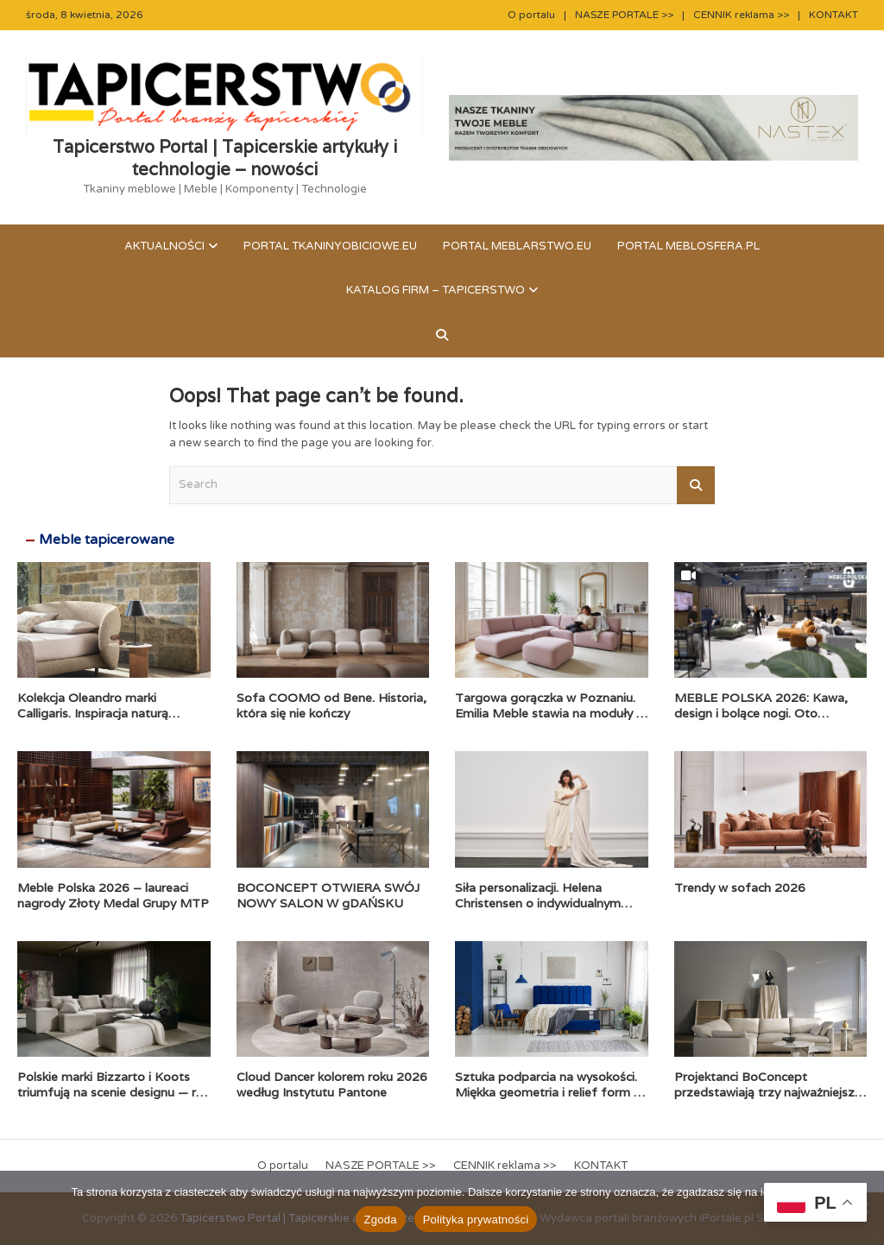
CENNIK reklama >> (741, 15)
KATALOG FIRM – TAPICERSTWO (435, 290)
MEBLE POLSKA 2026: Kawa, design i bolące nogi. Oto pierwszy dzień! (761, 713)
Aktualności (164, 246)
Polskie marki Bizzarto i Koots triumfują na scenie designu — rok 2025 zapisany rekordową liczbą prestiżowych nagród (113, 1100)
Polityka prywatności (476, 1219)
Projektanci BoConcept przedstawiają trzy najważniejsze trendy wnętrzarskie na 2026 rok (768, 1092)
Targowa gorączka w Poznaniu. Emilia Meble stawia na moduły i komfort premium (547, 713)
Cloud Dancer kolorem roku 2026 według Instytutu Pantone (332, 1084)
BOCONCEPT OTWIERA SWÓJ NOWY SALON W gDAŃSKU (328, 895)
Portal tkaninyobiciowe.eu (330, 246)
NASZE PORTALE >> (624, 15)
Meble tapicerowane (106, 539)
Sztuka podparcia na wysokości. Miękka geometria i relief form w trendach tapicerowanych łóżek (549, 1092)
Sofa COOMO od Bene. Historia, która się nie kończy (331, 705)
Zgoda (380, 1219)
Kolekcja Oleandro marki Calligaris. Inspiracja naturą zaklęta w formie (92, 713)
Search (696, 485)
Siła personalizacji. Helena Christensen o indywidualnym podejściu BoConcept (538, 903)
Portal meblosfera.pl (688, 246)
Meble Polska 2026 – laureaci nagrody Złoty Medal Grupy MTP (113, 895)
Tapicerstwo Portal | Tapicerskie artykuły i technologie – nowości (225, 158)
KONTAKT (833, 15)
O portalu (531, 15)
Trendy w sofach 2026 (739, 887)
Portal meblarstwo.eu (517, 246)
